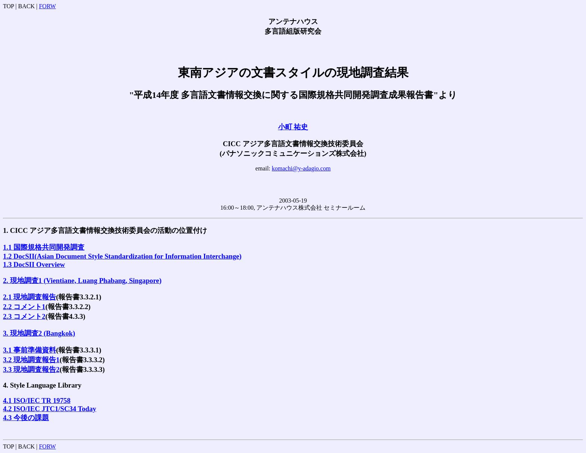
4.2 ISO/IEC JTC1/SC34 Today (49, 409)
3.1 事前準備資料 (29, 350)
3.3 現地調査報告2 (31, 369)
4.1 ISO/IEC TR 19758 (37, 400)
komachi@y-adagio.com (301, 168)
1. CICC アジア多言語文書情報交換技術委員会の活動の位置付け (105, 230)
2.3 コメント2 (24, 316)
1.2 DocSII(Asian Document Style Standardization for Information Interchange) (122, 256)
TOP (8, 6)
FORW (47, 6)
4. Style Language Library (42, 385)
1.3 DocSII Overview (34, 264)
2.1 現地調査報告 (29, 297)
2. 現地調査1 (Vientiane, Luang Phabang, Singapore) (82, 280)
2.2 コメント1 (24, 307)
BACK (26, 6)
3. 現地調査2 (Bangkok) (39, 333)
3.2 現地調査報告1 (31, 360)
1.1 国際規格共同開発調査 (43, 247)
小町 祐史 (293, 127)
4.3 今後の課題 (26, 418)
